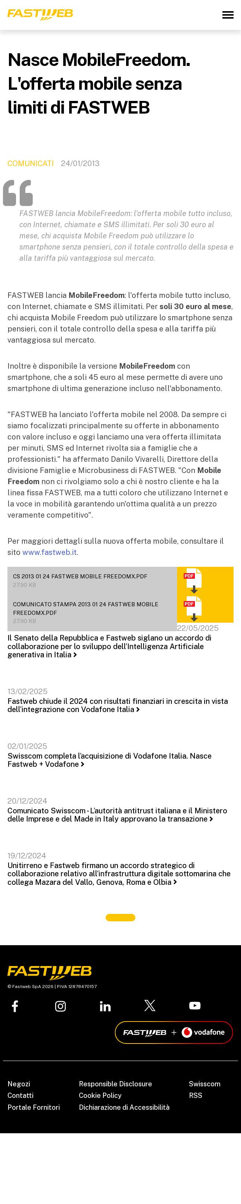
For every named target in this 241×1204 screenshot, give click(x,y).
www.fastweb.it (49, 552)
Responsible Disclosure (115, 1084)
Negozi (18, 1084)
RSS (195, 1095)
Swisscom (205, 1084)
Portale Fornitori (33, 1107)
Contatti (20, 1095)
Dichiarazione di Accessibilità (124, 1107)
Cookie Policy (100, 1095)
